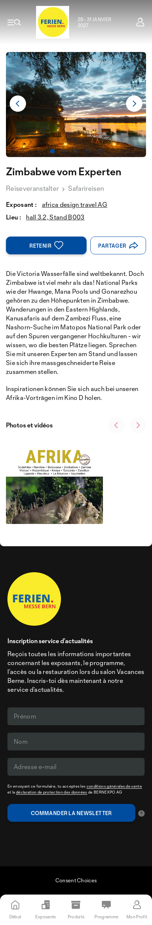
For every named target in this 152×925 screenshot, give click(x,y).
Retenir (46, 245)
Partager (118, 245)
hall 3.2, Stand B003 (55, 217)
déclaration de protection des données (51, 792)
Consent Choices (76, 880)
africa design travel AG (74, 204)
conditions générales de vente (114, 786)
